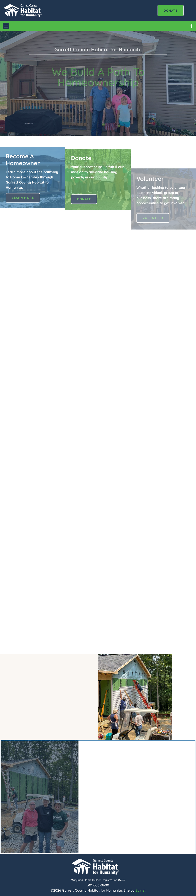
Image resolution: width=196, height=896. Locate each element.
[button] (6, 26)
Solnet (141, 890)
